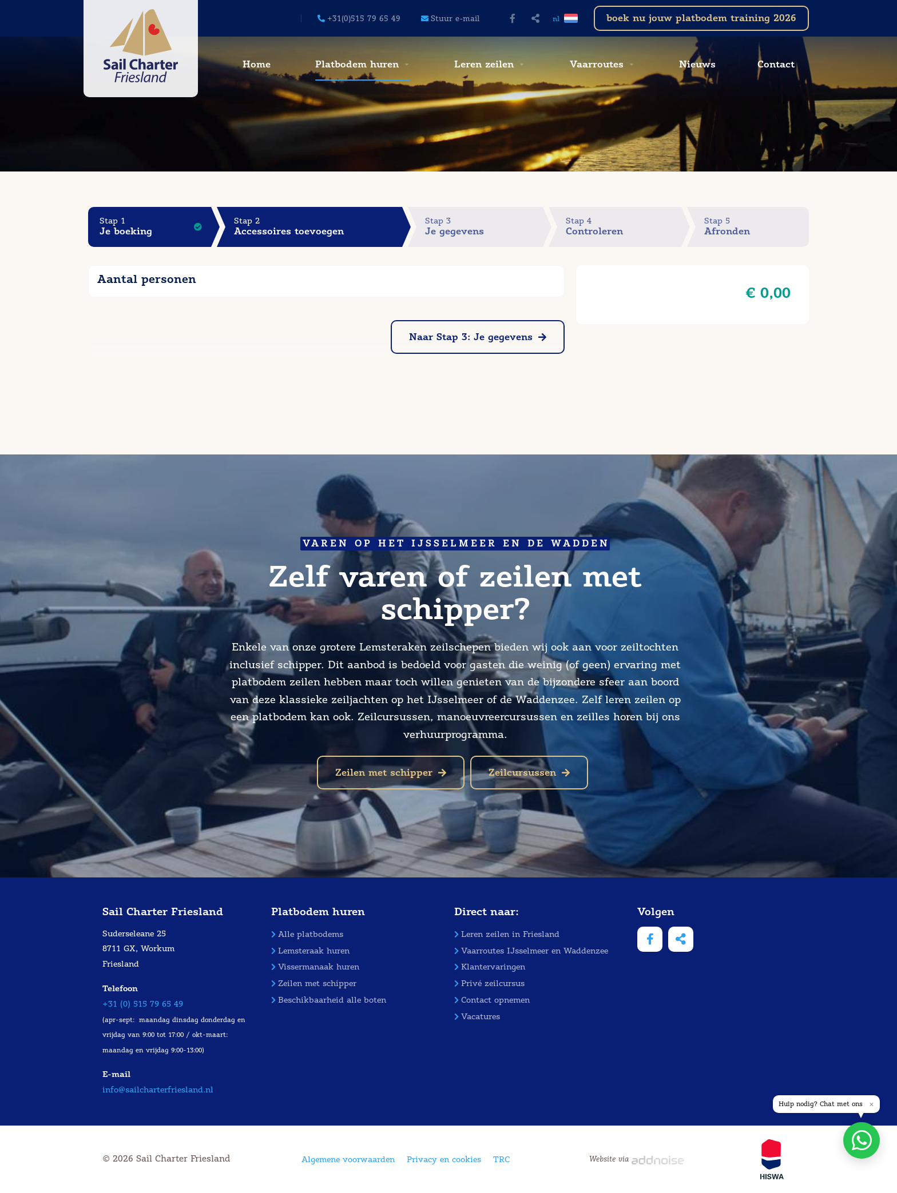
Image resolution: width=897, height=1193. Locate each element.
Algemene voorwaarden (348, 1159)
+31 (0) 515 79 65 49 (142, 1004)
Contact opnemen (492, 1000)
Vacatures (477, 1017)
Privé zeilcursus (489, 983)
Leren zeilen (484, 64)
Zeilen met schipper (390, 773)
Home (257, 64)
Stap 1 (155, 226)
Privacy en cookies (444, 1159)
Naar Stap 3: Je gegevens (477, 337)
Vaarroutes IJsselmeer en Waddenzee (531, 951)
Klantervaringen (489, 967)
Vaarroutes (597, 64)
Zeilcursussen (529, 773)
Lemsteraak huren (310, 951)
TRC (501, 1159)
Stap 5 (756, 226)
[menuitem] (255, 65)
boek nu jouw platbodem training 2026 (701, 18)
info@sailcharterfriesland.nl (157, 1090)
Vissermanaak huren (315, 967)
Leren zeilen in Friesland (506, 934)
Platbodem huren (357, 64)
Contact (776, 64)
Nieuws (697, 64)
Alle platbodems (307, 934)
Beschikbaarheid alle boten (328, 1000)
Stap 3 (484, 226)
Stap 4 (624, 226)
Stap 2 (318, 226)
